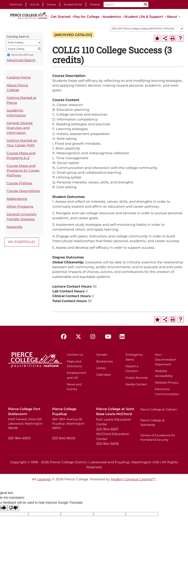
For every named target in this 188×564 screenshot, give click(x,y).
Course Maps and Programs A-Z (21, 155)
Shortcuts (15, 4)
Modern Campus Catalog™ (133, 479)
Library (101, 368)
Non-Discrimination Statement (165, 359)
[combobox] (146, 28)
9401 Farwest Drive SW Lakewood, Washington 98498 (25, 423)
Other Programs (20, 206)
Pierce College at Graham (158, 409)
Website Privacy (166, 382)
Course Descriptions (23, 191)
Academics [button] (112, 17)
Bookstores (104, 361)
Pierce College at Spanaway (152, 422)
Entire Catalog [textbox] (15, 42)
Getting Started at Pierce (21, 100)
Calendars (103, 374)
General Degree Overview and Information (20, 128)
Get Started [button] (60, 17)
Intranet (95, 4)
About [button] (172, 17)
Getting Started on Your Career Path (22, 142)
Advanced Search (21, 60)
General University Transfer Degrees (22, 216)
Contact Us (75, 354)
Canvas (51, 4)
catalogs (44, 479)
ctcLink (34, 4)
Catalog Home (19, 77)
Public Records (137, 377)
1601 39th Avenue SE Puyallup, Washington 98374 (68, 423)
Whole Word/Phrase (22, 55)
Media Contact (136, 384)
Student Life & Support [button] (143, 17)
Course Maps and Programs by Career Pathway (23, 170)
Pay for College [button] (86, 17)
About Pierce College (17, 87)
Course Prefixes (19, 183)
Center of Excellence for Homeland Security (157, 437)
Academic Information (16, 112)
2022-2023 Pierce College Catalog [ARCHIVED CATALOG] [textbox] (142, 28)
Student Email (73, 4)
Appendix (15, 227)
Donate (101, 354)
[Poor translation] (13, 508)
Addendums (17, 199)
